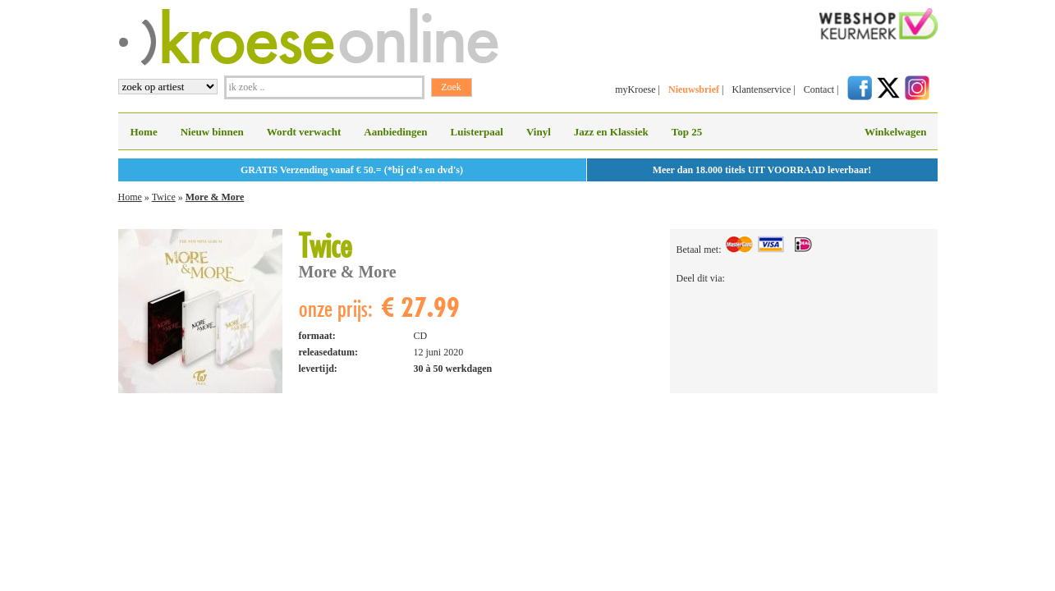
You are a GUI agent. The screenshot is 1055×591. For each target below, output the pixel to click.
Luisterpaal (477, 132)
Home (144, 132)
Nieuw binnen (212, 132)
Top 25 (687, 132)
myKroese (635, 89)
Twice (164, 197)
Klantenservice (761, 89)
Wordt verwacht (304, 132)
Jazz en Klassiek (611, 132)
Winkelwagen (896, 132)
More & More (215, 197)
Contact (819, 89)
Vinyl (538, 132)
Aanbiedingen (395, 132)
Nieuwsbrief (693, 89)
